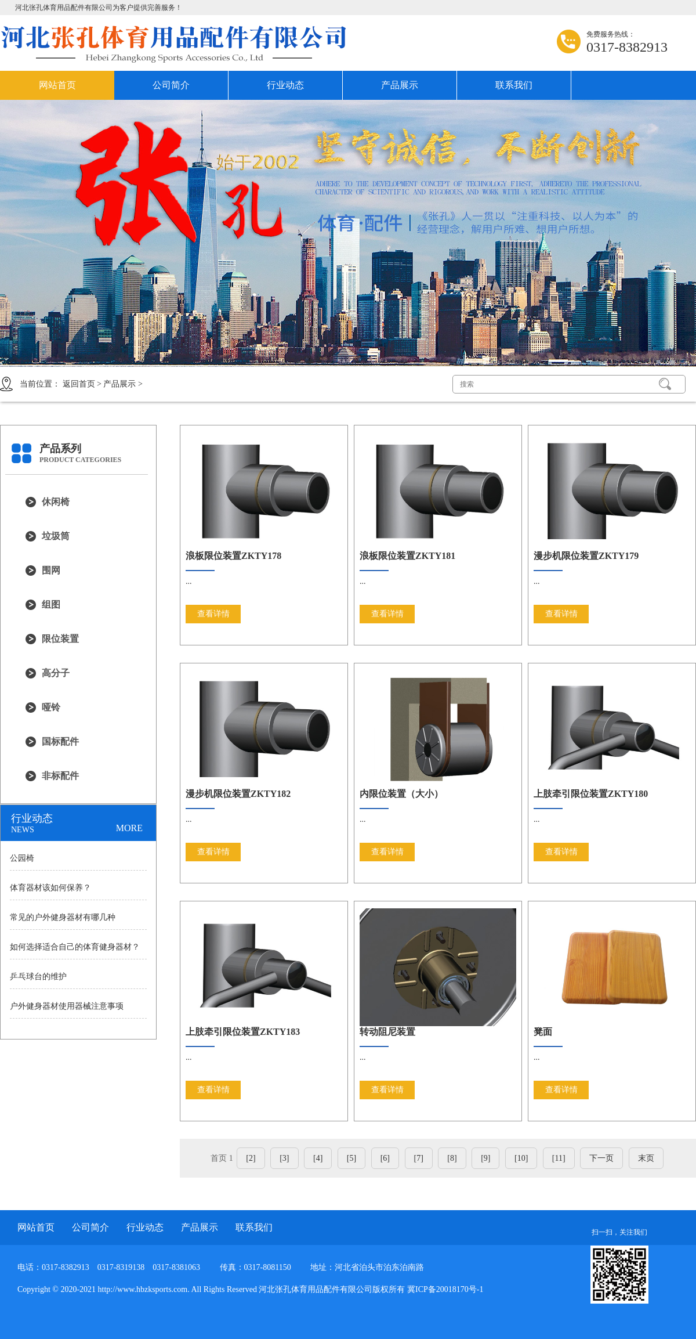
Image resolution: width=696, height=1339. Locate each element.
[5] (351, 1158)
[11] (559, 1158)
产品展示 (399, 85)
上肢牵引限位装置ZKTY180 (591, 794)
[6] (385, 1158)
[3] (284, 1158)
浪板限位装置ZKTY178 (233, 556)
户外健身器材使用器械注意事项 (67, 1006)
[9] (485, 1158)
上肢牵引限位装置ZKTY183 (243, 1032)
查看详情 (213, 613)
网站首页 (57, 85)
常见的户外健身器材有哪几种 (62, 917)
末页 (646, 1158)
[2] (250, 1158)
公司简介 (171, 85)
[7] (418, 1158)
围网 (51, 570)
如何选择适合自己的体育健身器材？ (75, 947)
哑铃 (51, 707)
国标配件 (60, 741)
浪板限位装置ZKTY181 (407, 556)
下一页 (601, 1158)
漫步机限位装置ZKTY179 (586, 556)
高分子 (56, 673)
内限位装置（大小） (401, 794)
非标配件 (60, 776)
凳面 (543, 1032)
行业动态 (285, 85)
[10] (521, 1158)
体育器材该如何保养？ (50, 887)
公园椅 (22, 858)
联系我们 (513, 85)
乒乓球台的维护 (38, 976)
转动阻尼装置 (387, 1032)
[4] (317, 1158)
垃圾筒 (56, 536)
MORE (129, 828)
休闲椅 (56, 502)
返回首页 (79, 384)
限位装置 (60, 639)
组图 (51, 604)
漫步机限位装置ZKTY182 (238, 794)
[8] (451, 1158)
